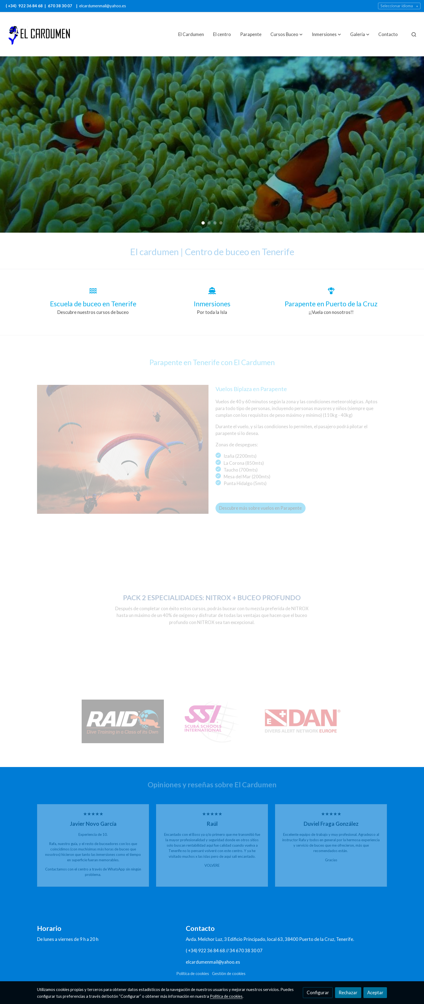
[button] (286, 34)
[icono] (93, 290)
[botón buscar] (413, 34)
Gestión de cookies (229, 973)
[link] (38, 34)
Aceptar (375, 992)
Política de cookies (192, 973)
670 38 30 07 (60, 6)
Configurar (318, 992)
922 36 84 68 (31, 6)
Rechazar (348, 992)
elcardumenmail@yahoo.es (102, 6)
